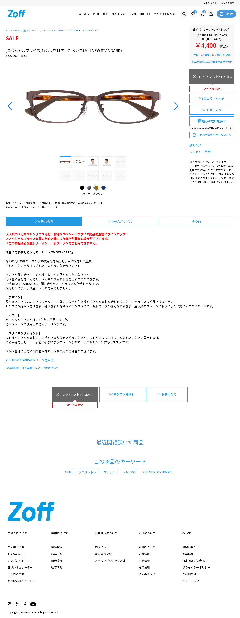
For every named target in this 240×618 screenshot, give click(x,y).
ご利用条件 (189, 574)
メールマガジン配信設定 (110, 561)
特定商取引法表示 (193, 561)
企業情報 (144, 561)
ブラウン (96, 187)
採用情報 (144, 567)
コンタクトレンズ (164, 14)
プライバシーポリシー (196, 567)
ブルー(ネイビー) (103, 187)
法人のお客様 (147, 574)
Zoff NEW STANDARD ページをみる (29, 360)
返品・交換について (46, 368)
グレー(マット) (89, 187)
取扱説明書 (12, 368)
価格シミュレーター (20, 567)
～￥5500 (129, 472)
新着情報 (144, 554)
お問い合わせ (190, 547)
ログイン (100, 547)
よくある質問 (227, 2)
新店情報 (56, 561)
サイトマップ (190, 581)
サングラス (118, 14)
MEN (68, 472)
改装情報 (56, 567)
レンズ (132, 14)
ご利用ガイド (210, 2)
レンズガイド (16, 561)
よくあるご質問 (199, 151)
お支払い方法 (16, 554)
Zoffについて (147, 547)
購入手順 (195, 145)
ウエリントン (87, 472)
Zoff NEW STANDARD (157, 472)
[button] (10, 106)
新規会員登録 (103, 554)
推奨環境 (188, 554)
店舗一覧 (56, 554)
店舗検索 (56, 547)
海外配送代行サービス (22, 581)
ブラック (82, 187)
